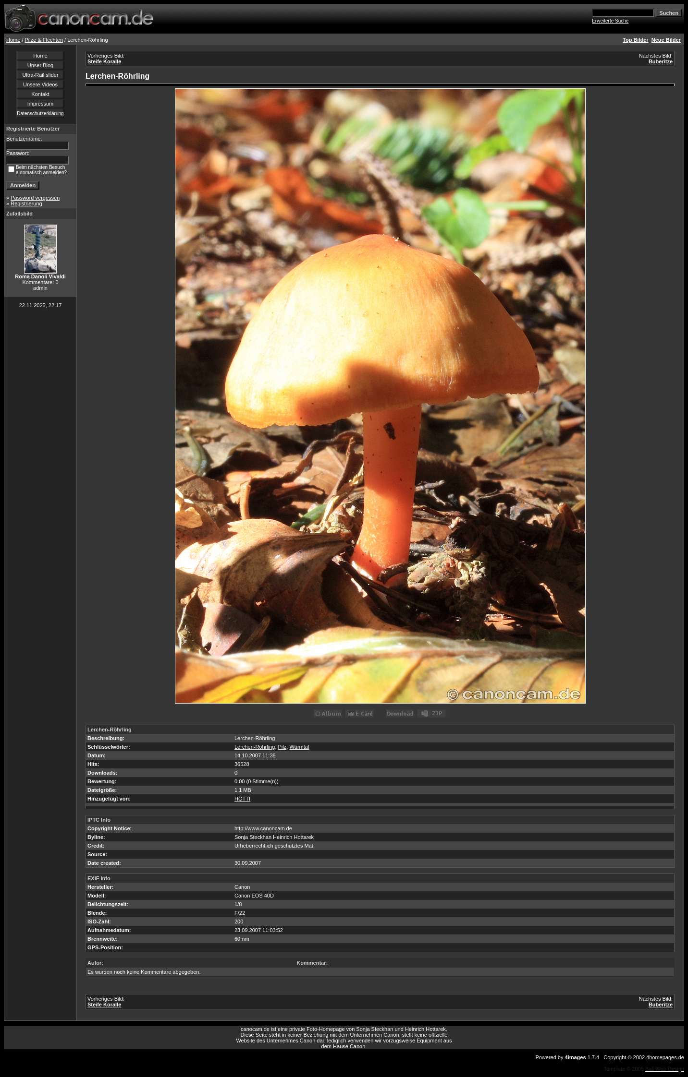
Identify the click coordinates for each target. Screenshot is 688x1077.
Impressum (40, 104)
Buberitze (661, 61)
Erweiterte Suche (610, 21)
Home (13, 40)
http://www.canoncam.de (263, 828)
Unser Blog (40, 65)
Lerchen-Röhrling (254, 747)
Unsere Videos (40, 84)
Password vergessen (35, 198)
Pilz (282, 747)
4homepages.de (665, 1057)
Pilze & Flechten (44, 40)
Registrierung (26, 203)
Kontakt (40, 94)
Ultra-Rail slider (40, 75)
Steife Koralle (104, 61)
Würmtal (299, 747)
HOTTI (242, 799)
